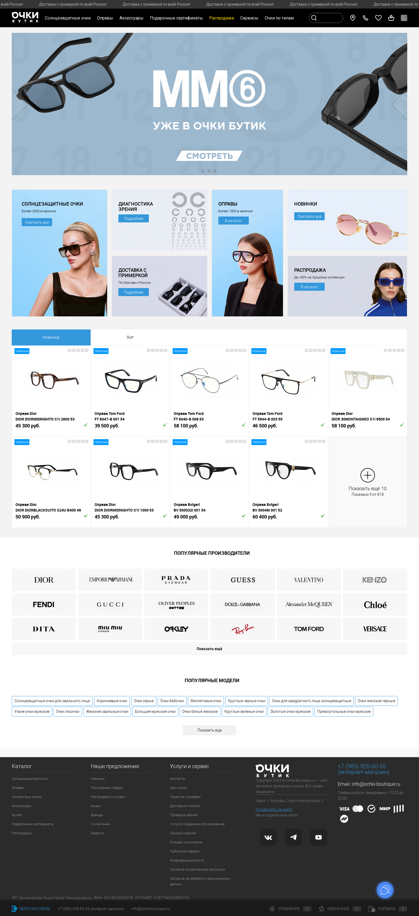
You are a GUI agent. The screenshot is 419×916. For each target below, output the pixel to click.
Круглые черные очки (246, 701)
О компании (100, 824)
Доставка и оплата (185, 806)
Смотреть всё (309, 216)
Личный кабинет (183, 833)
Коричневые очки (112, 701)
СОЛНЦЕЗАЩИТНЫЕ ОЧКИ (52, 203)
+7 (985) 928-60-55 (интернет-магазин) (91, 909)
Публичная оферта (184, 851)
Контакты (177, 779)
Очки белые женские (200, 711)
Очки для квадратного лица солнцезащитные (311, 701)
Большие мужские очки (155, 711)
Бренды (97, 815)
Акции (95, 806)
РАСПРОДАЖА (310, 270)
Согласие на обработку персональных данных (200, 881)
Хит (130, 337)
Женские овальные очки (107, 711)
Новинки (97, 779)
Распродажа (22, 833)
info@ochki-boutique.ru (376, 784)
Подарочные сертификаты (176, 18)
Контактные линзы (27, 797)
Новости (97, 833)
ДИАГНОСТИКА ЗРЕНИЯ (135, 206)
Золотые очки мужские (290, 711)
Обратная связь (31, 909)
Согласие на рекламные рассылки (197, 869)
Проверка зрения (183, 815)
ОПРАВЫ (228, 203)
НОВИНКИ (305, 203)
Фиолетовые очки (206, 701)
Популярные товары (107, 788)
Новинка (51, 337)
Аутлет (17, 815)
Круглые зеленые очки (244, 711)
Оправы (18, 788)
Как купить (178, 788)
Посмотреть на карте (274, 809)
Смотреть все (37, 222)
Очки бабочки (172, 701)
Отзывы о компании (186, 842)
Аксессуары (21, 806)
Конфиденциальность (187, 860)
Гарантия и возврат (185, 797)
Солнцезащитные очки (30, 779)
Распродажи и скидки (108, 797)
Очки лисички (67, 711)
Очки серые (144, 701)
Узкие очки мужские (31, 711)
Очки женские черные (376, 701)
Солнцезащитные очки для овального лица (52, 701)
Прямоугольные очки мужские (344, 711)
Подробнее (133, 219)
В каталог (233, 221)
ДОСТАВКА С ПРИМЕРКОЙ (133, 272)
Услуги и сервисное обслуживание (197, 824)
